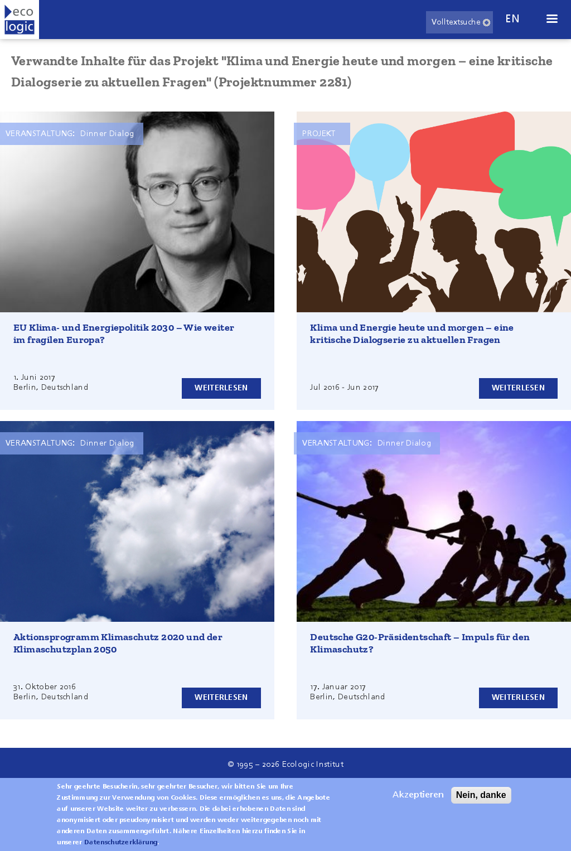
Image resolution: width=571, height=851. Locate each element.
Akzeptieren (418, 798)
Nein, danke (481, 798)
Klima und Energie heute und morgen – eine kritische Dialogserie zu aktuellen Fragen (412, 333)
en (512, 19)
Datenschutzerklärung (120, 846)
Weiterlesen (221, 388)
